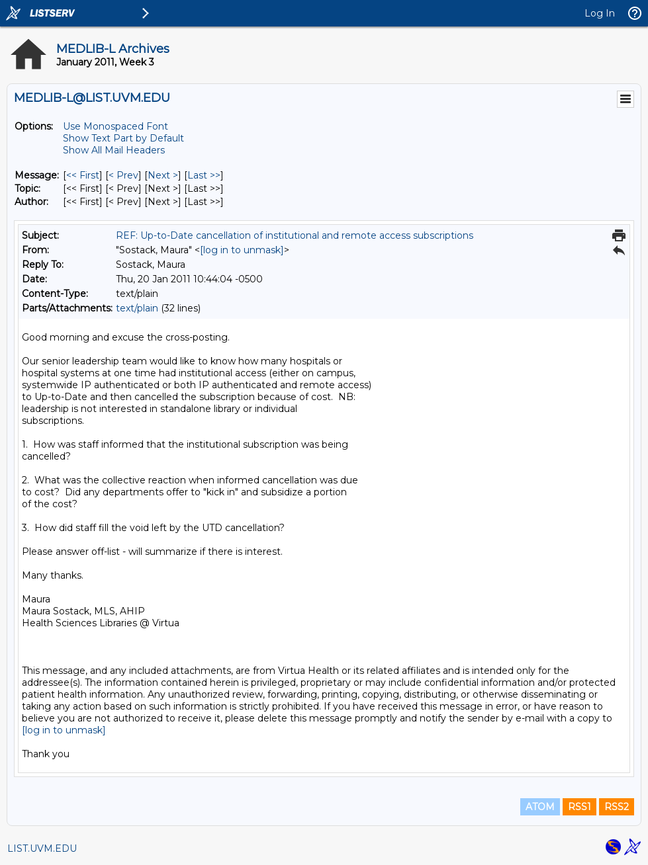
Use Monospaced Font (115, 126)
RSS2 (616, 807)
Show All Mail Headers (114, 150)
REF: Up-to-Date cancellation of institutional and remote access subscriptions (294, 235)
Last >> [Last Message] (203, 175)
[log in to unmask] (242, 250)
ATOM (540, 807)
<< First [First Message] (82, 175)
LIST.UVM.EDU (42, 848)
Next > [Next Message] (163, 175)
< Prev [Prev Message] (123, 175)
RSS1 (579, 807)
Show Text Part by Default (123, 138)
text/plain (137, 308)
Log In (599, 13)
